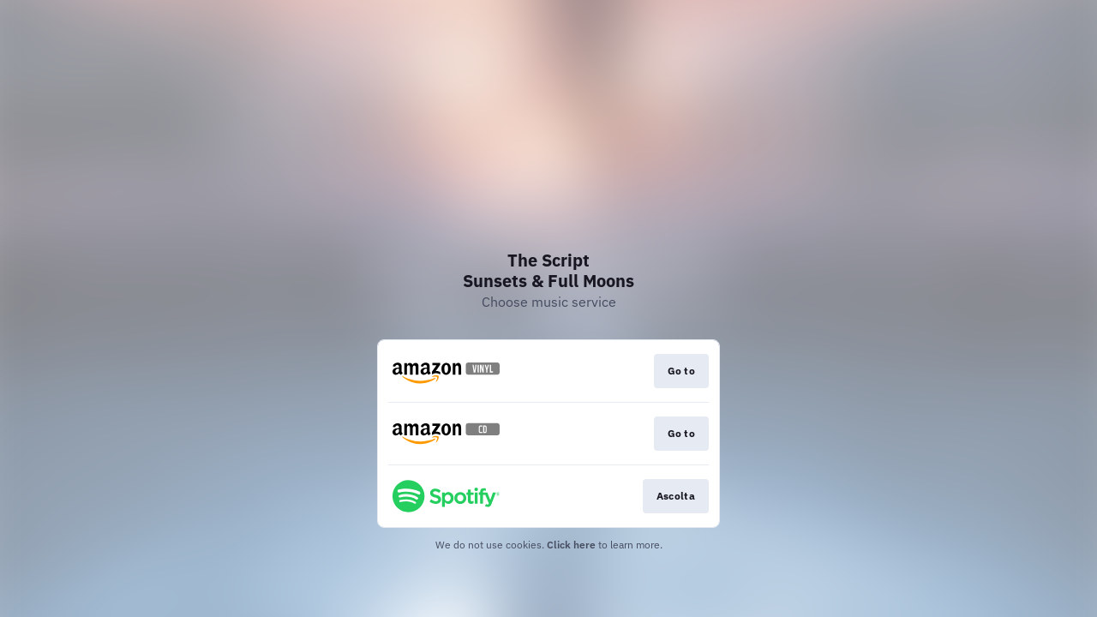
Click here (571, 544)
